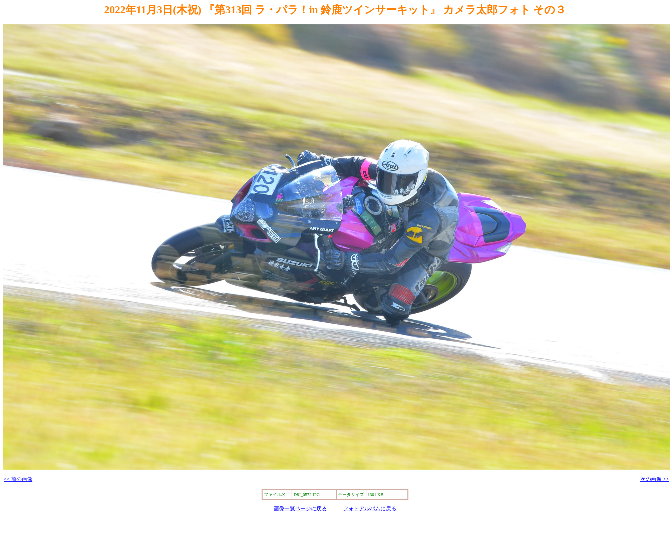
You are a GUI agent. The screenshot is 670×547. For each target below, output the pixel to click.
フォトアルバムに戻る (369, 508)
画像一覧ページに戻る (300, 508)
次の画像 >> (654, 479)
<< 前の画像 (18, 479)
